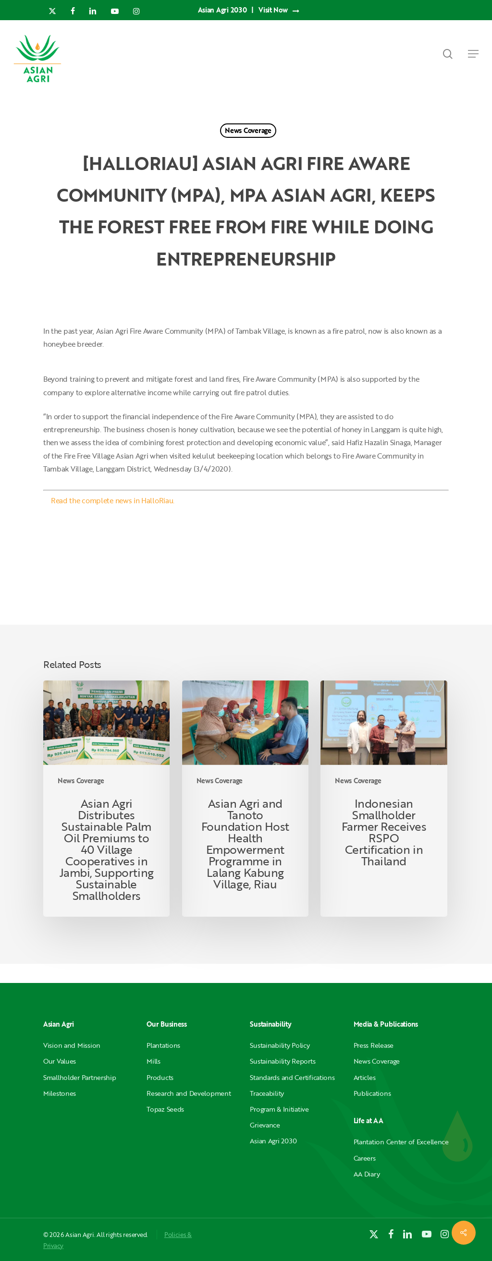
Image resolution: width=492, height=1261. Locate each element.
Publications (372, 1093)
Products (160, 1077)
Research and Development (189, 1093)
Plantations (163, 1045)
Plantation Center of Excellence (401, 1142)
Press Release (374, 1045)
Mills (153, 1061)
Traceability (267, 1093)
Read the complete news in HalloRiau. (112, 500)
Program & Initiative (279, 1109)
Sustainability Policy (279, 1045)
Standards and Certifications (292, 1077)
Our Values (59, 1061)
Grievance (265, 1125)
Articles (365, 1077)
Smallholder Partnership (79, 1077)
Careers (365, 1158)
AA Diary (367, 1174)
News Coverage (248, 130)
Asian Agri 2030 (273, 1141)
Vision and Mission (71, 1045)
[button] (473, 54)
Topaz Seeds (165, 1109)
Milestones (59, 1093)
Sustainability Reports (282, 1061)
